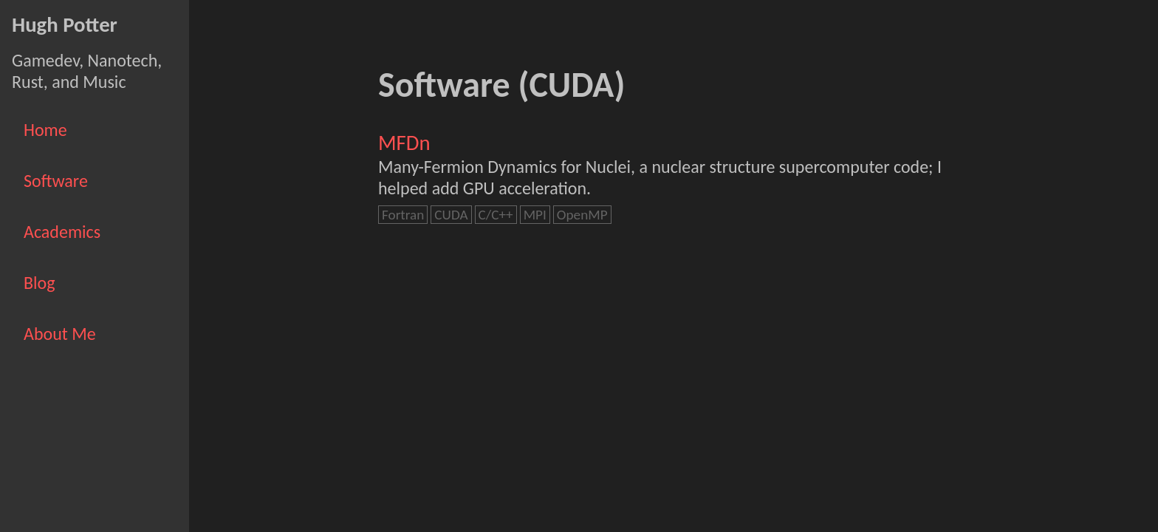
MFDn (404, 143)
